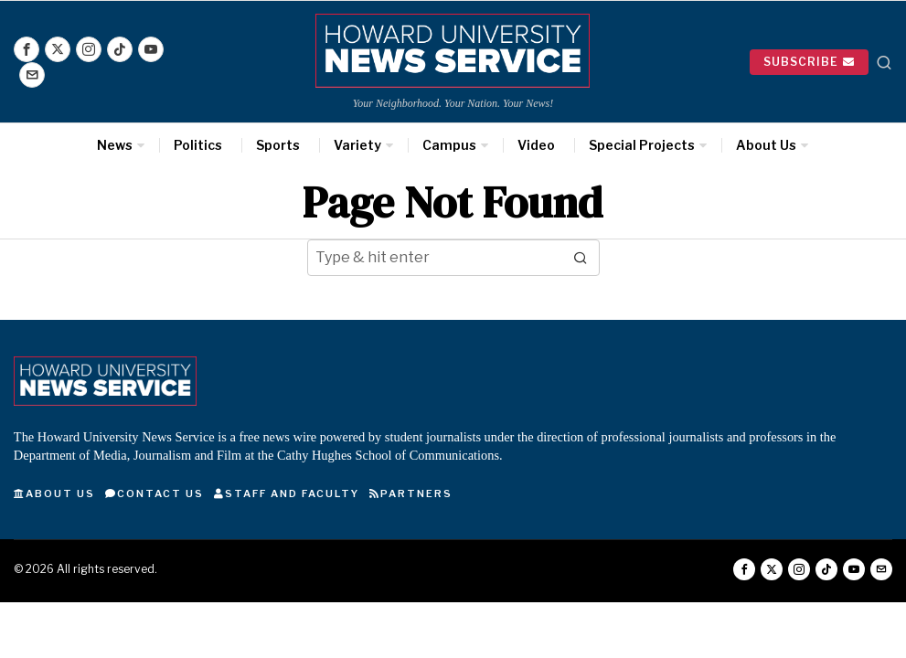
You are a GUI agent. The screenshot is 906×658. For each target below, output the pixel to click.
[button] (581, 257)
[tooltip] (26, 49)
